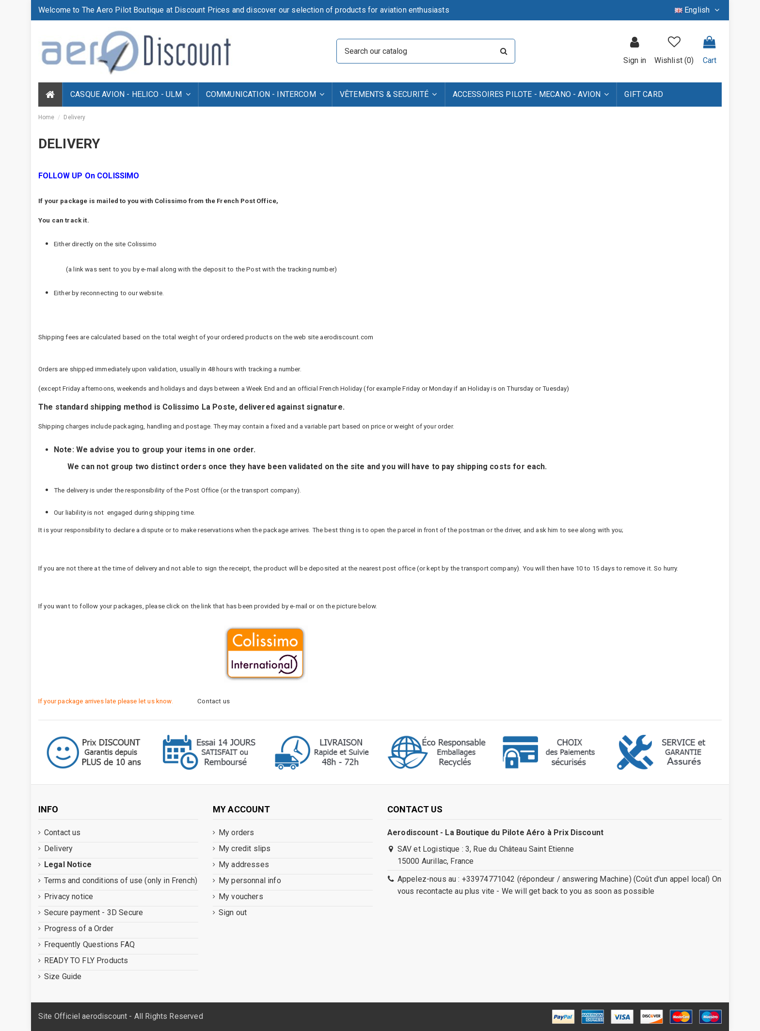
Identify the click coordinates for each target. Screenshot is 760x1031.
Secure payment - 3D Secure (93, 912)
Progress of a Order (78, 928)
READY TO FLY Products (86, 960)
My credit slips (244, 848)
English (698, 10)
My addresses (244, 864)
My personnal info (250, 880)
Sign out (233, 912)
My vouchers (241, 896)
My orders (236, 832)
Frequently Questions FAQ (89, 944)
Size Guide (63, 976)
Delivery (58, 848)
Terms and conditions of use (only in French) (120, 880)
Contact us (62, 832)
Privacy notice (68, 896)
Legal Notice (68, 864)
